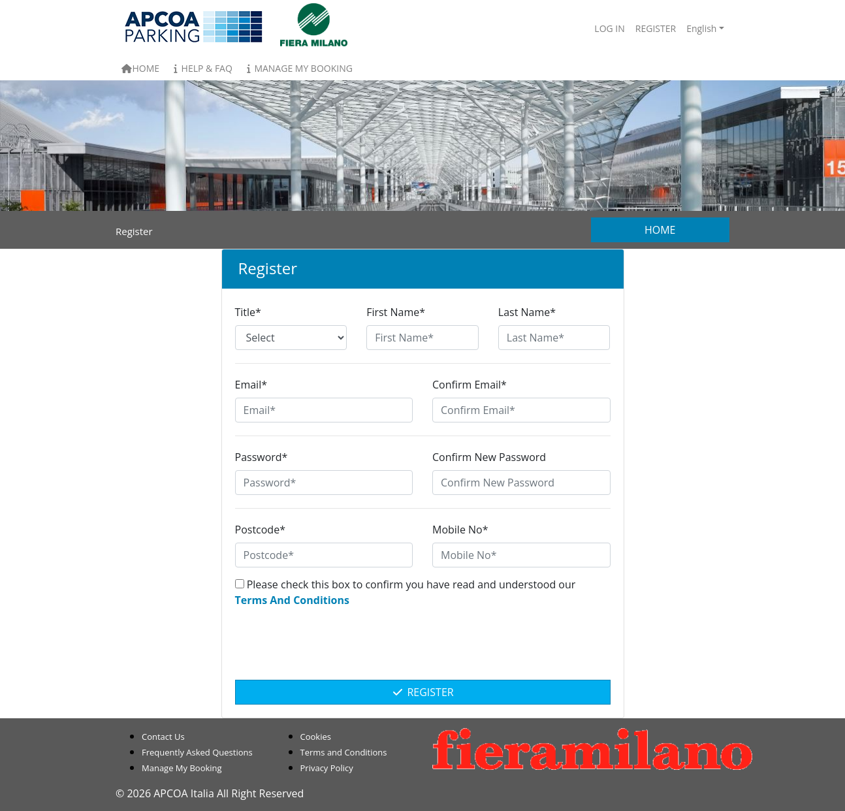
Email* (251, 384)
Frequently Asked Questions (197, 752)
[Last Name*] (554, 337)
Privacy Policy (326, 768)
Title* (248, 312)
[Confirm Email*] (521, 410)
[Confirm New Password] (521, 482)
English (701, 28)
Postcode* (260, 529)
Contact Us (163, 736)
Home (140, 68)
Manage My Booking (298, 68)
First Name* (395, 312)
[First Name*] (422, 337)
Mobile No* (460, 529)
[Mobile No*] (521, 555)
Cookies (315, 736)
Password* (261, 457)
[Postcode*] (324, 555)
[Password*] (324, 482)
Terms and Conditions (343, 752)
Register (422, 692)
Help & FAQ (201, 68)
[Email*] (324, 410)
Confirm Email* (469, 384)
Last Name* (527, 312)
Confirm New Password (489, 457)
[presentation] (422, 650)
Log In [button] (609, 28)
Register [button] (655, 28)
